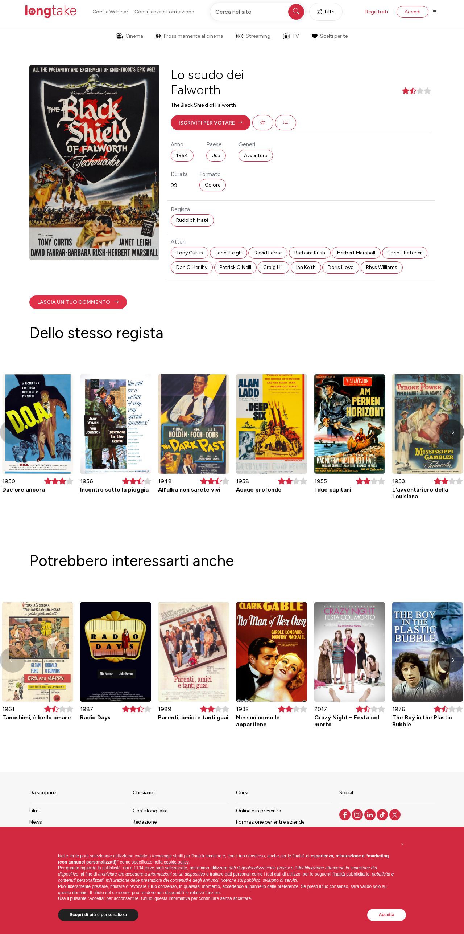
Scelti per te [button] (329, 36)
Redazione (145, 822)
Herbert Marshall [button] (356, 253)
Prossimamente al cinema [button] (189, 36)
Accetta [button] (386, 914)
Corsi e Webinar (110, 12)
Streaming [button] (253, 36)
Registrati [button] (376, 12)
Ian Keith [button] (306, 267)
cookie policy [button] (176, 862)
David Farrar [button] (268, 253)
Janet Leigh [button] (228, 253)
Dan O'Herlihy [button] (191, 267)
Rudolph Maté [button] (192, 220)
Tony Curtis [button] (189, 253)
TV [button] (291, 36)
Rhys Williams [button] (381, 267)
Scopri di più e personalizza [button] (98, 914)
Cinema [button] (129, 36)
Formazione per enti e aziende (270, 822)
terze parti (154, 867)
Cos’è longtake (150, 811)
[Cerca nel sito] (258, 12)
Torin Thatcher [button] (405, 253)
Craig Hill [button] (273, 267)
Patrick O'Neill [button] (235, 267)
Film (34, 811)
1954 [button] (182, 155)
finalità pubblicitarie (350, 874)
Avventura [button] (256, 155)
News (35, 822)
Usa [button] (216, 155)
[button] (210, 122)
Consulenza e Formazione (164, 12)
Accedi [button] (412, 12)
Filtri (326, 12)
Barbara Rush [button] (309, 253)
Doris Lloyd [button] (341, 267)
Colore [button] (212, 185)
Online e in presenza (258, 811)
